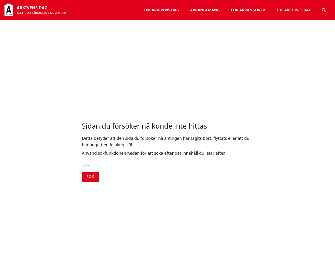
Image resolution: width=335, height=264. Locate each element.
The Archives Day (293, 10)
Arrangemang (205, 10)
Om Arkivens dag (161, 10)
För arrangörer (248, 10)
